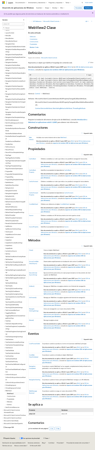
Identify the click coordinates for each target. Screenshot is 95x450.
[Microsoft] (3, 2)
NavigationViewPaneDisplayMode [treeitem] (15, 99)
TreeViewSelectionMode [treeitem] (12, 353)
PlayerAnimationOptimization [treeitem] (14, 168)
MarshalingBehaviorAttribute (62, 108)
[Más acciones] (91, 21)
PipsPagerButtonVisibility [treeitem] (12, 158)
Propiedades (33, 44)
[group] (60, 83)
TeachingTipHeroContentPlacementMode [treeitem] (15, 298)
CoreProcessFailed (34, 343)
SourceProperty (33, 227)
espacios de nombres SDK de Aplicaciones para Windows (64, 70)
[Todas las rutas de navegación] (30, 21)
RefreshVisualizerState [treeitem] (11, 221)
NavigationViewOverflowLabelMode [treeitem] (15, 90)
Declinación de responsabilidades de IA (13, 443)
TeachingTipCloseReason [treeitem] (12, 291)
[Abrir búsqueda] (82, 2)
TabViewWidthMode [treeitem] (11, 283)
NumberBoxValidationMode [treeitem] (13, 133)
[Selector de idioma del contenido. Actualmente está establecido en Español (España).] (9, 438)
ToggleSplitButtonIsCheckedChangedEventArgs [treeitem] (15, 317)
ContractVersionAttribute (43, 108)
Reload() (31, 320)
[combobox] (13, 23)
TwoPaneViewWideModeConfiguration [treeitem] (15, 370)
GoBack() (31, 286)
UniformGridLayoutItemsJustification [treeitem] (15, 378)
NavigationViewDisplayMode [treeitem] (13, 54)
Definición (33, 36)
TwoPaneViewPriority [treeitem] (11, 361)
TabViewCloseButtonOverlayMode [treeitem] (15, 256)
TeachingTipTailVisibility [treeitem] (12, 305)
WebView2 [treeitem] (10, 393)
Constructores (34, 42)
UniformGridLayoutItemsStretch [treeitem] (15, 382)
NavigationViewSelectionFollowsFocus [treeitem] (15, 108)
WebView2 (63, 137)
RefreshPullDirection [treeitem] (11, 207)
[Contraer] (24, 20)
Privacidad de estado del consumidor (77, 443)
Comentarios (33, 39)
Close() (31, 250)
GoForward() (32, 297)
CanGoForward (33, 181)
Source (31, 215)
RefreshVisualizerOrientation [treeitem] (13, 218)
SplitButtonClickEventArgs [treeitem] (13, 229)
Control (37, 94)
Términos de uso (7, 446)
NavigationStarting (34, 380)
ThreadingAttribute (79, 108)
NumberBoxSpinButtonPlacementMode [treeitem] (15, 129)
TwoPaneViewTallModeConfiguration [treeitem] (15, 365)
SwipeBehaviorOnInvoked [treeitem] (13, 234)
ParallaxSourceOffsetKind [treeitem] (12, 141)
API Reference (37, 21)
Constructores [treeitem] (11, 396)
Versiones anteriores (34, 443)
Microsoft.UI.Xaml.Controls (51, 21)
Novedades (78, 8)
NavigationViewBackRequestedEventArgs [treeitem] (15, 50)
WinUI (69, 67)
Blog (43, 443)
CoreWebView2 (33, 204)
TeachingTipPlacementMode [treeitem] (13, 302)
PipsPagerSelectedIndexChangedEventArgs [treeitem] (15, 162)
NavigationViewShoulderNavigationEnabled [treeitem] (15, 113)
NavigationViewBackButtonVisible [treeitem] (15, 46)
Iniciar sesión (89, 2)
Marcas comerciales (20, 446)
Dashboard (88, 8)
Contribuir (51, 443)
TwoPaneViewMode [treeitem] (11, 359)
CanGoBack (32, 159)
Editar (90, 62)
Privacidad (60, 443)
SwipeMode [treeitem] (8, 248)
